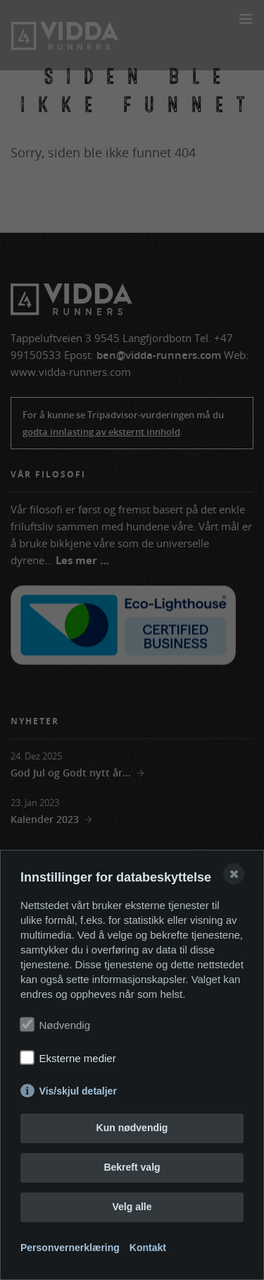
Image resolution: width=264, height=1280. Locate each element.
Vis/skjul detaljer (78, 1091)
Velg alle (131, 1206)
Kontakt (148, 1247)
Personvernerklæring (70, 1247)
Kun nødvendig (132, 1127)
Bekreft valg (131, 1167)
